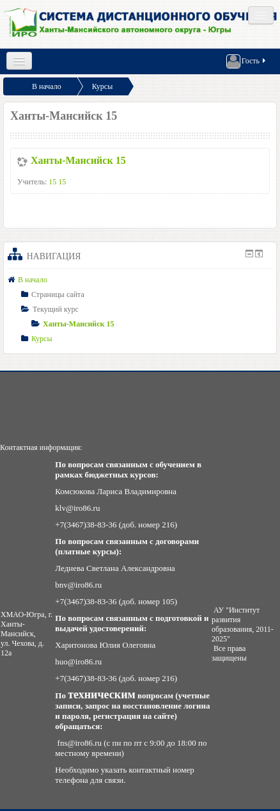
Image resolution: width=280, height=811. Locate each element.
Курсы (102, 86)
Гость (246, 61)
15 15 (57, 181)
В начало (46, 86)
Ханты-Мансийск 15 (78, 160)
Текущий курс (56, 309)
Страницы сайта (57, 294)
